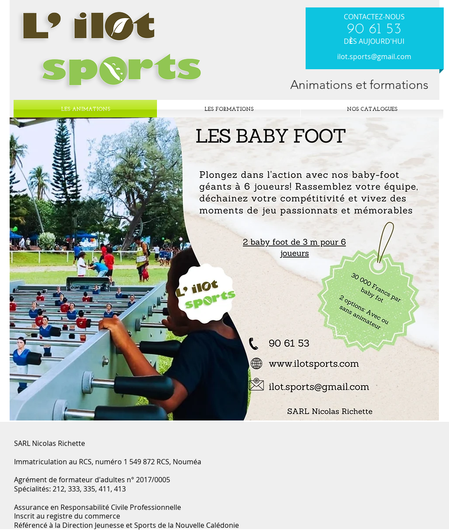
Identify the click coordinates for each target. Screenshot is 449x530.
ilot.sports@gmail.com (374, 56)
